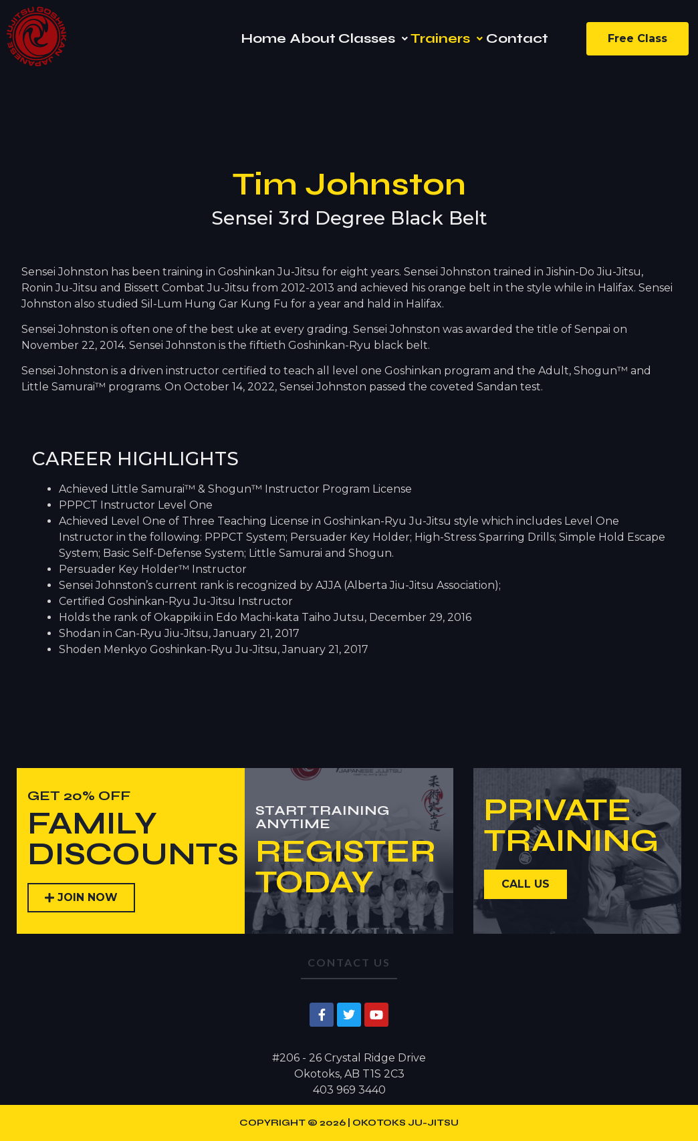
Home (263, 38)
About (312, 38)
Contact (517, 38)
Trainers (447, 38)
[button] (373, 38)
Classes (373, 38)
